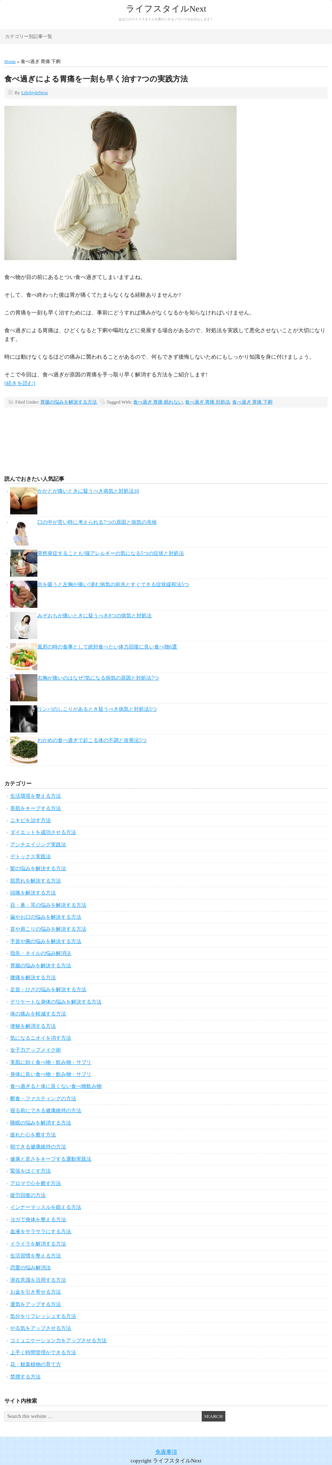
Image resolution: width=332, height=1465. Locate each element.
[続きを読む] (19, 383)
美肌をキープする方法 (35, 808)
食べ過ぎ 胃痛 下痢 (252, 402)
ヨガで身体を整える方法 (38, 1219)
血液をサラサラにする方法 (40, 1231)
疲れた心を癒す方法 (33, 1135)
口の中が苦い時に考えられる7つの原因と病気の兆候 (97, 522)
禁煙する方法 (25, 1377)
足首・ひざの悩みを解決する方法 (48, 989)
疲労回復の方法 (28, 1195)
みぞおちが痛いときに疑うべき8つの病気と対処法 (94, 615)
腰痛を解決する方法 (33, 977)
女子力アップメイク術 (35, 1050)
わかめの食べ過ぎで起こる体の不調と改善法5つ (92, 740)
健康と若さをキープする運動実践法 (50, 1159)
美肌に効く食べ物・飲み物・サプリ (50, 1062)
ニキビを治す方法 (30, 820)
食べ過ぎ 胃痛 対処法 (207, 402)
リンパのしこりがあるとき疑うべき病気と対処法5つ (97, 709)
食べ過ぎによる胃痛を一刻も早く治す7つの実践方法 (96, 79)
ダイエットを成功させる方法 (43, 832)
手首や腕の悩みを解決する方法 (45, 941)
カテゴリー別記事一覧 (28, 36)
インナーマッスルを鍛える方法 (45, 1207)
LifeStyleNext (34, 92)
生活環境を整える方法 (35, 796)
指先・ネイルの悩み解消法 (40, 953)
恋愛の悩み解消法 (30, 1267)
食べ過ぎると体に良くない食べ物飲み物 (56, 1086)
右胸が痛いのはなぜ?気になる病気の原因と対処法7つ (98, 678)
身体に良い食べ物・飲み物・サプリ (50, 1074)
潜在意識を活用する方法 (38, 1280)
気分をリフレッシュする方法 (43, 1316)
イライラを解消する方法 (38, 1244)
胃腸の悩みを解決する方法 (68, 402)
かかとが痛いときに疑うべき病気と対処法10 (88, 491)
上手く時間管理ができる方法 (43, 1352)
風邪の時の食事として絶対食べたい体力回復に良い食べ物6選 (107, 647)
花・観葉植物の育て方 (35, 1364)
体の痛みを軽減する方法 (38, 1014)
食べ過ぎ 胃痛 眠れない (158, 402)
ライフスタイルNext (166, 8)
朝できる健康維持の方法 (38, 1146)
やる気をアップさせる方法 (40, 1328)
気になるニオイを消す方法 (40, 1038)
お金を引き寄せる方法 (35, 1292)
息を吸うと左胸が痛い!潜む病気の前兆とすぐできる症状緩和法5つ (113, 584)
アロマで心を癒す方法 (35, 1183)
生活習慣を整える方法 (35, 1256)
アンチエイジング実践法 (38, 844)
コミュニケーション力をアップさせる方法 (58, 1340)
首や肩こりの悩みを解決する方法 (48, 929)
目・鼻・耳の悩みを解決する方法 (48, 905)
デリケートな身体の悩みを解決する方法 (56, 1002)
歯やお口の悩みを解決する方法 (45, 917)
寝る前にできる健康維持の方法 (45, 1110)
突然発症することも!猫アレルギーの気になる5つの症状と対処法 (110, 553)
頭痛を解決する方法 (33, 893)
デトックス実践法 (30, 856)
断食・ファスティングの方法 (43, 1098)
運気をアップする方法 (35, 1304)
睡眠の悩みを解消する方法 (40, 1123)
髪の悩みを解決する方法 (38, 868)
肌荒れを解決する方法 (35, 881)
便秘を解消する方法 (33, 1026)
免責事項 (166, 1452)
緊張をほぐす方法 (30, 1171)
